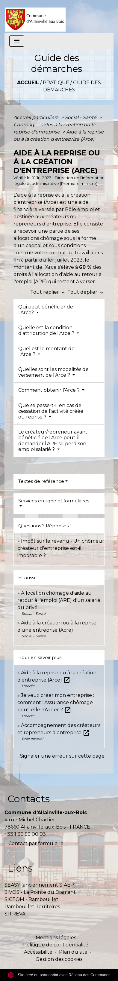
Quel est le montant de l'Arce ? (46, 351)
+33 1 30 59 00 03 (25, 834)
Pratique (56, 82)
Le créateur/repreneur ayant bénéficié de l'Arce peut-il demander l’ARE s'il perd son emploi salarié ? (52, 440)
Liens (20, 868)
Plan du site (73, 952)
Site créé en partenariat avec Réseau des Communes (59, 975)
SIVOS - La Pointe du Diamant (40, 892)
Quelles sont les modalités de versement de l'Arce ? (53, 372)
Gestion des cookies (59, 959)
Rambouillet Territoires (32, 906)
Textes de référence (41, 481)
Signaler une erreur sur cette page (62, 756)
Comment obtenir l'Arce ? (49, 390)
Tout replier (48, 292)
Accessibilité (38, 952)
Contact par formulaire (35, 843)
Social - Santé (81, 117)
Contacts (28, 799)
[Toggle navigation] (16, 41)
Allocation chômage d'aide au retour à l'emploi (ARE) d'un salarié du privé (58, 600)
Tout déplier (86, 292)
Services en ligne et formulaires (53, 501)
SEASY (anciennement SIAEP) (40, 885)
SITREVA (14, 914)
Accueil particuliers (36, 117)
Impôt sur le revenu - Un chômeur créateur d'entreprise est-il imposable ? (60, 548)
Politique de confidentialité (55, 945)
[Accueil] (35, 16)
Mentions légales (56, 937)
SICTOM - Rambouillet (31, 899)
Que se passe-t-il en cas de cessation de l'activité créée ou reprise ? (50, 411)
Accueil (28, 82)
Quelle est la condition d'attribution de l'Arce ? (46, 330)
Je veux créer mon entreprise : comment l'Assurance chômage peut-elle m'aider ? (55, 702)
